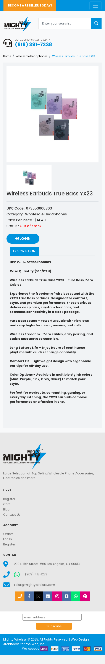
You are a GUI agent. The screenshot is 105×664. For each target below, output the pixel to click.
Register (9, 499)
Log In (7, 539)
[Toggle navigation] (95, 5)
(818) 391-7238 (33, 44)
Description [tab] (24, 251)
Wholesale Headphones (31, 56)
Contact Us (11, 514)
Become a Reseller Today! (30, 5)
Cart (6, 504)
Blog (6, 509)
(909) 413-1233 (36, 574)
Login (23, 238)
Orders (8, 534)
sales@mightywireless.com (34, 585)
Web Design (80, 639)
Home (7, 56)
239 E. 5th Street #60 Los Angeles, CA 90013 (47, 564)
